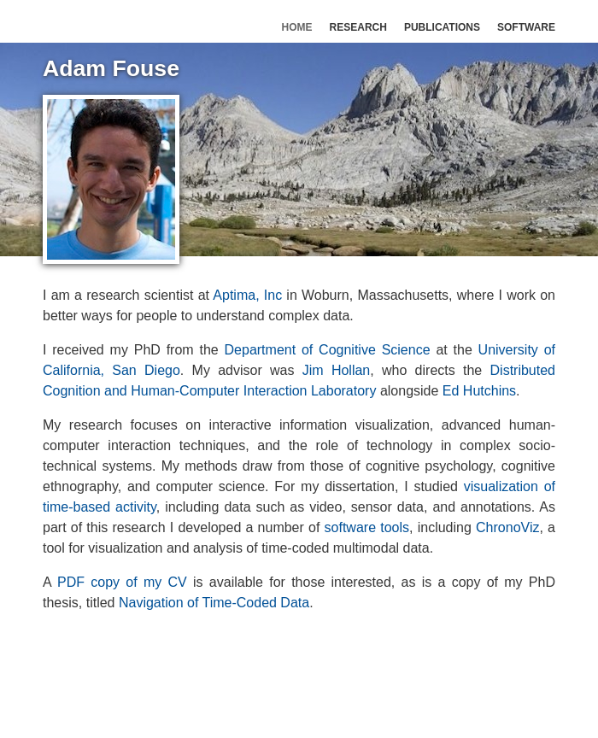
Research (358, 27)
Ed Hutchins (479, 391)
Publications (442, 27)
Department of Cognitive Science (328, 350)
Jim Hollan (336, 370)
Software (526, 27)
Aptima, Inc (247, 295)
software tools (367, 527)
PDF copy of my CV (122, 582)
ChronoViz (507, 527)
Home (297, 27)
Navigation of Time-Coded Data (214, 602)
